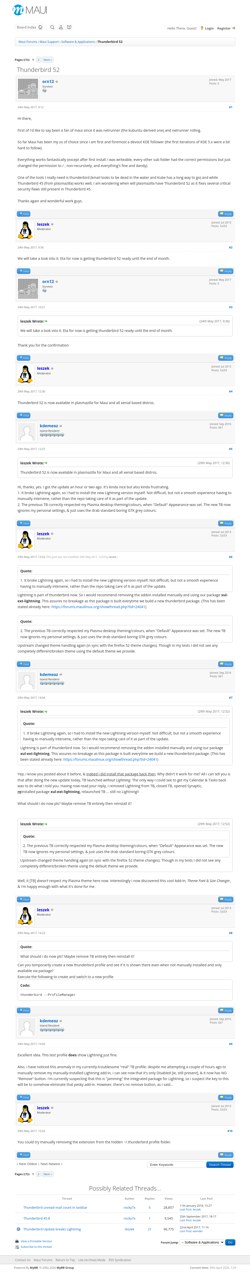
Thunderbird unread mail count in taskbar (55, 1207)
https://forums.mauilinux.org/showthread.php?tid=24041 (98, 606)
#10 (230, 1131)
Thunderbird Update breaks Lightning (52, 1229)
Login (209, 28)
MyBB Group (65, 1267)
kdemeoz (49, 426)
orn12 (48, 81)
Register (224, 28)
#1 (230, 107)
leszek (112, 557)
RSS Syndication (120, 1260)
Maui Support (49, 42)
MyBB (34, 1267)
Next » (48, 60)
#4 (230, 391)
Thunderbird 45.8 (36, 1218)
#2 (230, 247)
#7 (230, 697)
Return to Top (65, 1260)
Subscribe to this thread (36, 1247)
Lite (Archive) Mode (91, 1260)
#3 (230, 307)
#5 (230, 449)
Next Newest (50, 1164)
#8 (230, 933)
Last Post (185, 1209)
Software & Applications (78, 42)
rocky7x (130, 1207)
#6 (230, 557)
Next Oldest (28, 1164)
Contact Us (23, 1260)
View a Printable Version (36, 1241)
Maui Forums (28, 42)
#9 (230, 1044)
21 (150, 1229)
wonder (198, 1231)
